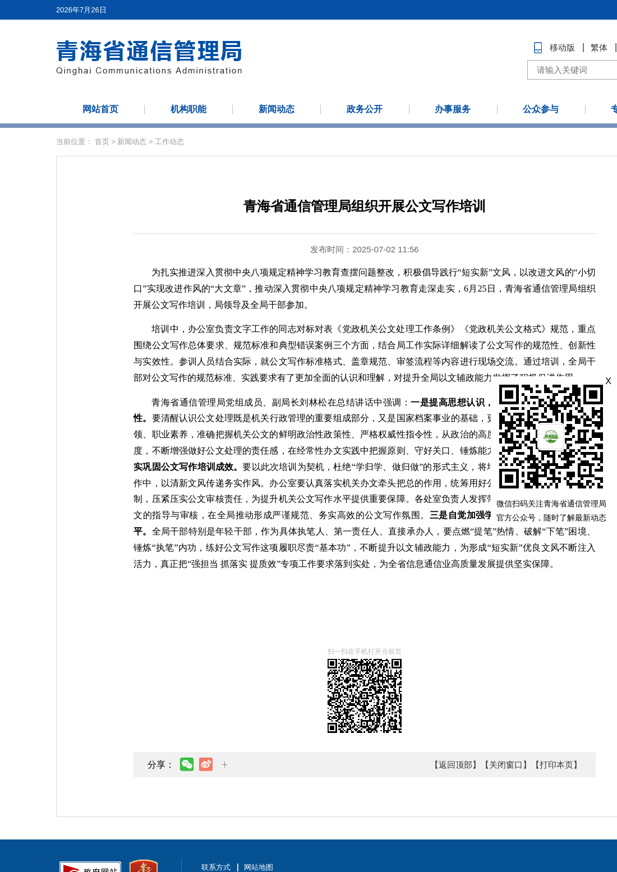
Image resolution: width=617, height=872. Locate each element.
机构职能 (188, 109)
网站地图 (258, 867)
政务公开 (365, 109)
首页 (102, 141)
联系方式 (216, 867)
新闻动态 (276, 109)
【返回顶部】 (455, 764)
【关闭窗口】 (506, 764)
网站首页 (100, 109)
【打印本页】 (556, 764)
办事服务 (453, 109)
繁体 (599, 47)
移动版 (562, 47)
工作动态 (169, 141)
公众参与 (541, 109)
